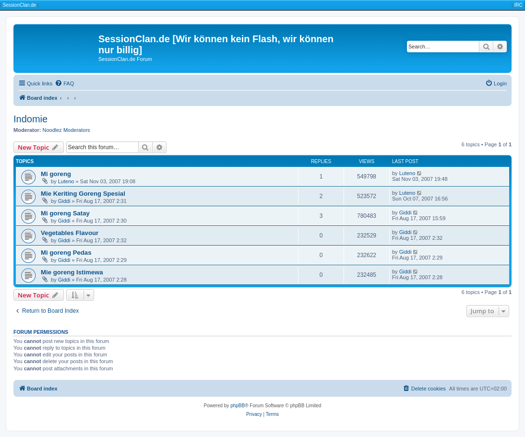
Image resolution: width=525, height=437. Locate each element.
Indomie (30, 119)
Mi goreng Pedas (66, 252)
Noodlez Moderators (66, 130)
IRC (518, 5)
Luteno (66, 181)
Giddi (64, 201)
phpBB (237, 405)
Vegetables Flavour (69, 232)
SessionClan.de (19, 5)
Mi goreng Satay (65, 213)
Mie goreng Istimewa (72, 272)
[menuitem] (64, 83)
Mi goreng (56, 173)
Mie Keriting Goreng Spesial (83, 193)
